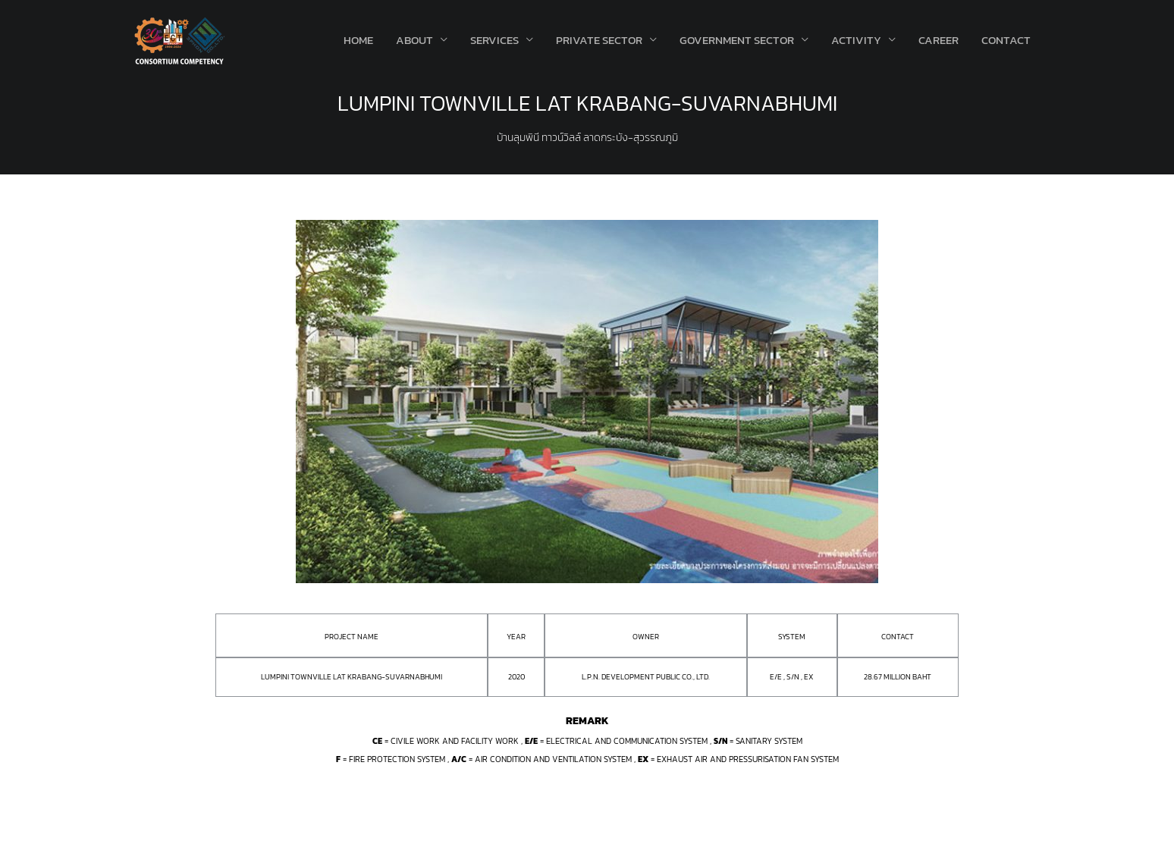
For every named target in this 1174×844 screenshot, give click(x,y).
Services (494, 40)
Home (358, 40)
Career (938, 40)
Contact (1006, 40)
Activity (856, 40)
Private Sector (599, 40)
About (414, 40)
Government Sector (737, 40)
